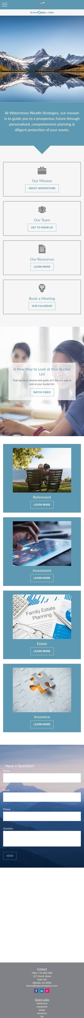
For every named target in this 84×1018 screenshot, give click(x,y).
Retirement (42, 1003)
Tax (42, 1016)
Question (8, 828)
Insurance (42, 1013)
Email (6, 790)
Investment (42, 1006)
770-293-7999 (45, 973)
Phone (6, 809)
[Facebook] (36, 991)
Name (6, 771)
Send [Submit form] (9, 855)
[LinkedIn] (42, 991)
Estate (42, 1010)
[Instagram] (47, 991)
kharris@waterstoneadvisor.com (42, 986)
